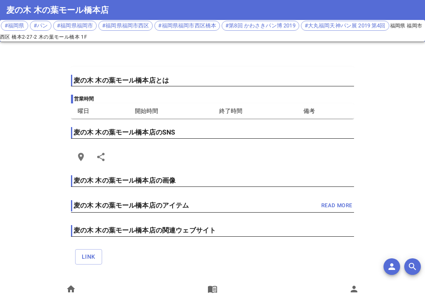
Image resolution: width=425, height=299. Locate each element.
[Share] (101, 157)
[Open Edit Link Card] (81, 157)
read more (336, 205)
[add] (391, 266)
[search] (412, 266)
